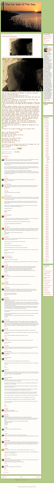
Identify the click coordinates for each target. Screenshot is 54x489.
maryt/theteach (7, 351)
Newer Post (4, 477)
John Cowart (6, 256)
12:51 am (5, 212)
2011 (46, 123)
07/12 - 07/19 (47, 192)
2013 (46, 120)
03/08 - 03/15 (47, 234)
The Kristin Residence (48, 271)
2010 (46, 125)
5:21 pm (5, 375)
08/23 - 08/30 (47, 178)
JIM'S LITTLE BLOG (47, 285)
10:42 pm (5, 343)
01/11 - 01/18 (47, 254)
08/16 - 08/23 (47, 180)
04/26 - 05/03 (47, 217)
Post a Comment (6, 472)
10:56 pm (5, 355)
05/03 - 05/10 (47, 215)
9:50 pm (5, 336)
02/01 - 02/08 (47, 247)
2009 (46, 126)
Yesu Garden (46, 283)
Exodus (45, 42)
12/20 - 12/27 (47, 131)
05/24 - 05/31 (47, 210)
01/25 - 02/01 (47, 249)
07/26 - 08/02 (47, 187)
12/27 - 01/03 (47, 129)
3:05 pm (5, 176)
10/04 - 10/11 (47, 156)
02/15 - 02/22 (47, 242)
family (6, 153)
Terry (5, 408)
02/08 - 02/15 (47, 244)
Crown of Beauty (7, 377)
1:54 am (5, 234)
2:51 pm (5, 463)
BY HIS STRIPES (47, 275)
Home (21, 477)
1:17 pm (5, 272)
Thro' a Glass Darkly (47, 294)
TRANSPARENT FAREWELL (48, 159)
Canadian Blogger (47, 292)
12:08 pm (5, 406)
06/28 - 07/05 (47, 197)
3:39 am (5, 431)
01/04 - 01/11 (47, 256)
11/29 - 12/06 (47, 138)
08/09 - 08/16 (47, 182)
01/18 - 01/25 (47, 252)
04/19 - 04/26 (47, 219)
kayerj (5, 281)
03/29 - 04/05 (47, 227)
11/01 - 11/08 (47, 148)
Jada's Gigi (6, 458)
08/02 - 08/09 (47, 185)
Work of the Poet (47, 287)
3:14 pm (5, 285)
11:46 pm (5, 193)
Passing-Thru (46, 290)
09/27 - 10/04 (47, 165)
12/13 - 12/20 (47, 133)
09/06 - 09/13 (47, 173)
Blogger (34, 486)
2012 (46, 122)
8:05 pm (5, 295)
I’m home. (29, 284)
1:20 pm (5, 412)
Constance (6, 440)
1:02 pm (5, 446)
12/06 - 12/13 (47, 136)
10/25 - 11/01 (47, 151)
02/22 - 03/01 (47, 239)
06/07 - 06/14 (47, 205)
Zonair (45, 267)
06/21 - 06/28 (47, 200)
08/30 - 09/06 (47, 175)
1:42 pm (5, 279)
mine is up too (6, 278)
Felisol (5, 297)
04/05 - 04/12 (47, 224)
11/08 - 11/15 (47, 146)
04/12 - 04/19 (47, 222)
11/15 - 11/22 (47, 143)
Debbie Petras (6, 195)
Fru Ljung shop (46, 40)
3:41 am (5, 438)
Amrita (5, 345)
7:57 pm (5, 425)
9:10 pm (5, 317)
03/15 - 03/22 (47, 232)
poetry (8, 153)
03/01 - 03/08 (47, 237)
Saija (5, 448)
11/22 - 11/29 (47, 141)
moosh (5, 369)
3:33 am (5, 326)
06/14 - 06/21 (47, 202)
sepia (10, 153)
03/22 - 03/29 (47, 229)
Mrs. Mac (5, 287)
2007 (46, 260)
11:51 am (5, 349)
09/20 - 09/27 (47, 168)
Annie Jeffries (6, 184)
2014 (46, 119)
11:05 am (5, 367)
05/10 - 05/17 (47, 212)
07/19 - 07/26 (47, 190)
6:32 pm (5, 456)
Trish (5, 178)
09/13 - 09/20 (47, 170)
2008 (46, 258)
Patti (5, 328)
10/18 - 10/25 (47, 153)
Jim (5, 158)
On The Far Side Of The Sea (18, 4)
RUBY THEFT (47, 162)
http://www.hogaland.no (48, 36)
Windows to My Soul (47, 280)
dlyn (44, 269)
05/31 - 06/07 (47, 207)
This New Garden (47, 281)
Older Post (38, 477)
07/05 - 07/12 (47, 195)
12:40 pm (5, 470)
